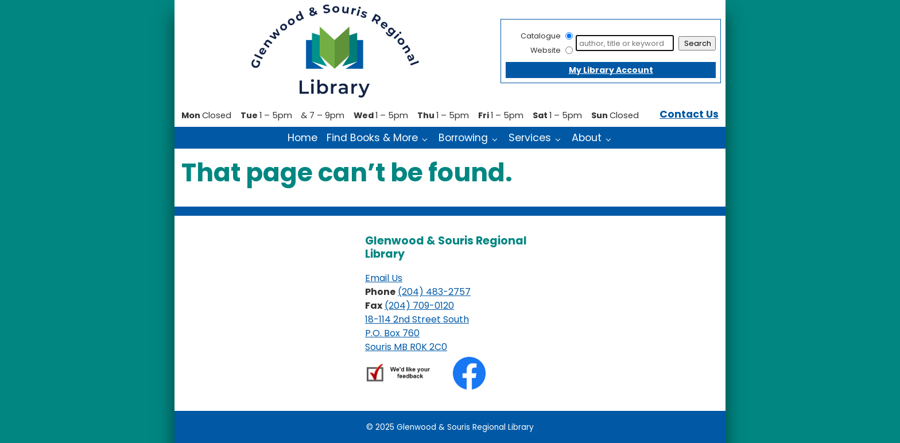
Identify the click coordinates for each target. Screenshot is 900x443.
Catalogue (541, 36)
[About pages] (611, 138)
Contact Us (689, 114)
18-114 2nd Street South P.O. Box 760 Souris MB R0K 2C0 (417, 333)
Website (545, 50)
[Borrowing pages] (497, 138)
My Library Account (611, 70)
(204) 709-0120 (419, 305)
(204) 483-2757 (434, 291)
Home (302, 138)
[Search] (625, 43)
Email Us (383, 278)
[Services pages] (560, 138)
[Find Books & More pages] (427, 138)
